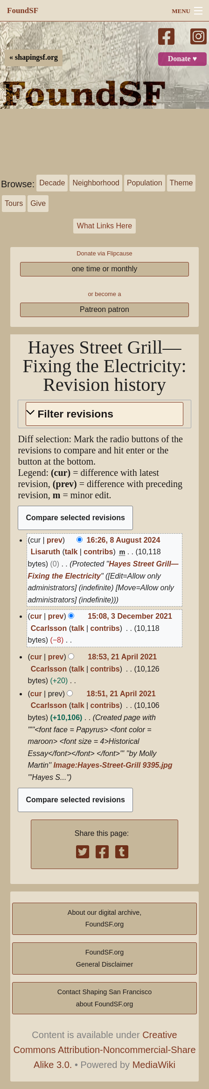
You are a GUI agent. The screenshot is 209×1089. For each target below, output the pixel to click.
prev (55, 540)
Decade (52, 183)
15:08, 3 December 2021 (130, 616)
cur (36, 616)
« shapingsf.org (33, 57)
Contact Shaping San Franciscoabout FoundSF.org (104, 998)
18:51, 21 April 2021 (121, 694)
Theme (181, 183)
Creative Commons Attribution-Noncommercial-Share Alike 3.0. (104, 1050)
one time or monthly (105, 269)
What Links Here (104, 226)
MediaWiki (153, 1065)
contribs (98, 552)
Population (144, 183)
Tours (14, 203)
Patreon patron (104, 309)
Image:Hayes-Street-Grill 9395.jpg (112, 765)
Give (38, 203)
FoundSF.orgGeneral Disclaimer (104, 958)
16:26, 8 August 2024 (123, 540)
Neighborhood (95, 183)
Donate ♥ (182, 59)
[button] (104, 414)
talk (71, 552)
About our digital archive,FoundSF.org (104, 918)
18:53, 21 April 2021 (122, 657)
